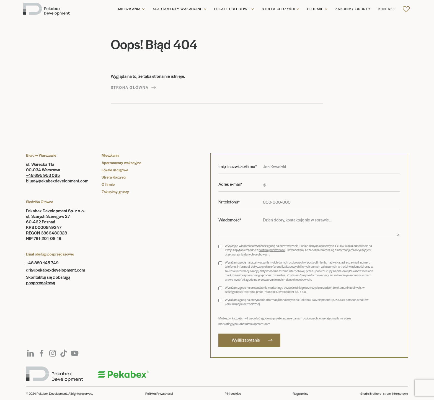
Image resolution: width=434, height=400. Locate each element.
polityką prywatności (272, 249)
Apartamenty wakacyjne (177, 9)
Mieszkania (129, 9)
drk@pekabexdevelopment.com (55, 270)
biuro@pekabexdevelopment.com (57, 181)
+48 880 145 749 (42, 262)
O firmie (315, 9)
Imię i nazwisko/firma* (237, 166)
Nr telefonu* (229, 202)
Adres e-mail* (230, 184)
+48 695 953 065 (43, 175)
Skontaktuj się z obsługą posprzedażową (48, 279)
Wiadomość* (229, 220)
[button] (131, 9)
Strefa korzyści (278, 9)
